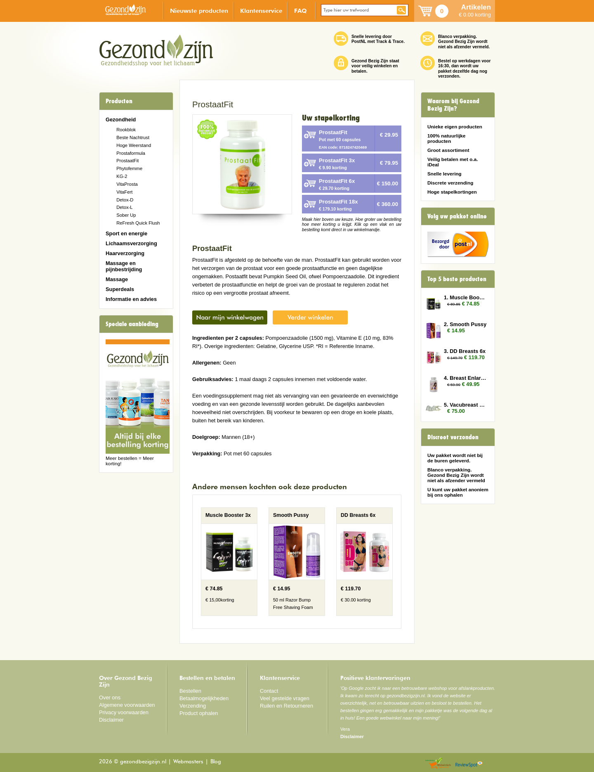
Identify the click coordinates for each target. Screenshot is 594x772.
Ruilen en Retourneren (286, 706)
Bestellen (190, 691)
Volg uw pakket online (457, 216)
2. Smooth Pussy (465, 324)
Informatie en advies (131, 299)
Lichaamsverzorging (131, 243)
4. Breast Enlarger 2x (465, 378)
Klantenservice (261, 10)
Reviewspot (469, 763)
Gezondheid (121, 119)
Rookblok (126, 129)
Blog (215, 762)
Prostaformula (130, 153)
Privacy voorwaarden (123, 712)
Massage (117, 279)
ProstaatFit (127, 160)
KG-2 (121, 176)
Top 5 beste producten (456, 279)
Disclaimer (111, 720)
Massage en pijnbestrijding (124, 266)
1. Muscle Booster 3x (465, 297)
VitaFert (124, 191)
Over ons (109, 697)
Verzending (192, 706)
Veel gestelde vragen (284, 698)
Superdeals (120, 289)
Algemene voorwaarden (127, 705)
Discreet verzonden (452, 437)
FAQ (300, 10)
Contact (269, 691)
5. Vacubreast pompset (465, 405)
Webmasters (188, 762)
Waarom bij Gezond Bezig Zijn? (453, 104)
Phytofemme (129, 168)
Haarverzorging (125, 253)
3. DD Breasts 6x (465, 351)
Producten (119, 101)
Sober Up (126, 215)
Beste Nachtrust (132, 137)
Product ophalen (198, 713)
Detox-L (124, 207)
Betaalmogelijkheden (204, 698)
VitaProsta (127, 184)
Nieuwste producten (199, 10)
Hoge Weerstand (133, 145)
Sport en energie (126, 233)
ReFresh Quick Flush (138, 222)
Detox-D (124, 199)
